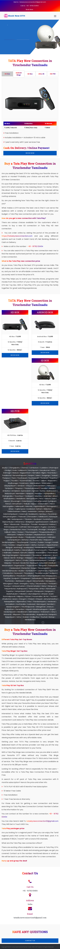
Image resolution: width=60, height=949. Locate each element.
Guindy (42, 491)
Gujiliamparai (20, 509)
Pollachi (47, 498)
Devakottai (24, 563)
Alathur (34, 545)
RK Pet (46, 596)
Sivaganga (46, 475)
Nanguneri (52, 586)
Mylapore (29, 493)
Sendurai (21, 486)
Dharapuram (39, 591)
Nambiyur (43, 514)
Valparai (7, 501)
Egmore (35, 491)
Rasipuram (48, 540)
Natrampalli (50, 589)
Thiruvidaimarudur (41, 573)
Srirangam (24, 584)
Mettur (18, 560)
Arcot (55, 555)
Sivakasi (26, 617)
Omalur (25, 560)
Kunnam (41, 545)
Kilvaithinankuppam (40, 609)
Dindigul (8, 470)
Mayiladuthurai (39, 535)
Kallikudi (7, 532)
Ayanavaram (26, 491)
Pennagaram (52, 506)
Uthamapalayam (34, 576)
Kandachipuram (10, 612)
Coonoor (33, 542)
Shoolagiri (42, 529)
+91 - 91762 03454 (35, 246)
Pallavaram (51, 486)
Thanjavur (6, 478)
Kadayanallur (53, 565)
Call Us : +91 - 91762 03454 (29, 6)
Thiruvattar (25, 524)
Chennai (24, 468)
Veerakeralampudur (9, 571)
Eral (43, 576)
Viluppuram (52, 481)
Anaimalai (47, 496)
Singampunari (19, 565)
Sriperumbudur (8, 522)
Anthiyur (41, 511)
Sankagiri (51, 560)
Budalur (21, 571)
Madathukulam (12, 594)
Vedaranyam (41, 537)
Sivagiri (33, 568)
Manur (44, 586)
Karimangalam (8, 506)
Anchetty (51, 527)
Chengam (22, 599)
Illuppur (51, 547)
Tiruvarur (36, 481)
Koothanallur (21, 604)
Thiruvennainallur (28, 614)
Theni (13, 478)
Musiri (16, 584)
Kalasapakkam (9, 601)
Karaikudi (52, 563)
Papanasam (53, 571)
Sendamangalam (8, 542)
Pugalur (44, 527)
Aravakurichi (43, 524)
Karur (53, 470)
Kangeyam (49, 591)
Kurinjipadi (52, 501)
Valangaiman (41, 607)
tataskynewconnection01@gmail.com (42, 821)
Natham (39, 509)
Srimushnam (17, 504)
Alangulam (43, 565)
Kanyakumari (45, 470)
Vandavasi (51, 601)
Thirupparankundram (47, 532)
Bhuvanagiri (15, 501)
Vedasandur (32, 511)
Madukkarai (20, 498)
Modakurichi (33, 514)
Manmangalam (34, 527)
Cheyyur (29, 486)
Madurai (15, 473)
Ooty (5, 545)
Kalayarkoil (43, 563)
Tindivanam (45, 612)
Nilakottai (47, 509)
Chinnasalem (32, 517)
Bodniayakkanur (9, 576)
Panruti (8, 504)
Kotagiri (48, 542)
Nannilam (50, 604)
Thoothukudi (22, 478)
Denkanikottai (15, 529)
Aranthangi (18, 547)
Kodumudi (23, 514)
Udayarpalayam (10, 486)
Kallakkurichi (43, 517)
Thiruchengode (22, 542)
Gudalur (41, 542)
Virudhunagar (13, 483)
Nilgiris (43, 473)
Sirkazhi (49, 535)
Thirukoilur (28, 519)
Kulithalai (23, 527)
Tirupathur (53, 478)
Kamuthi (23, 553)
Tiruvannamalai (25, 481)
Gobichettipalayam (10, 514)
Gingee (52, 609)
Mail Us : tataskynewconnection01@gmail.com (30, 2)
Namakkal (36, 473)
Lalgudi (28, 581)
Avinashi (29, 591)
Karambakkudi (7, 550)
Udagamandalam (23, 545)
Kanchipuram (33, 470)
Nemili (13, 558)
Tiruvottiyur (18, 496)
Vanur (53, 612)
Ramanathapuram (20, 475)
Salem (38, 475)
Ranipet (31, 475)
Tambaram (9, 488)
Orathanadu (42, 571)
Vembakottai (30, 620)
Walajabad (30, 522)
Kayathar (7, 578)
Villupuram (17, 614)
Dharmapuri (53, 468)
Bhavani (49, 511)
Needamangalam (13, 607)
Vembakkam (10, 604)
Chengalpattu (14, 468)
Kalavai (6, 558)
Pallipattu (20, 596)
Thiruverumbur (41, 584)
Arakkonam (47, 555)
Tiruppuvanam (31, 565)
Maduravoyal (10, 493)
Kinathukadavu (9, 498)
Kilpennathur (21, 601)
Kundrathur (47, 519)
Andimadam (47, 483)
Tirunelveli (44, 478)
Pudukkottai (6, 475)
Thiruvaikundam (50, 578)
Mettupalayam (32, 498)
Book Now (29, 9)
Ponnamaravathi (40, 550)
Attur (36, 558)
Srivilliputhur (34, 617)
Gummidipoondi (9, 596)
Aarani (14, 599)
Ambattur (6, 491)
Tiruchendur (9, 581)
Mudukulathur (41, 553)
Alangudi (9, 547)
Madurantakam (39, 486)
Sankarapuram (17, 519)
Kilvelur (21, 537)
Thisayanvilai (33, 589)
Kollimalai (51, 537)
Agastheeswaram (42, 522)
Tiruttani (53, 596)
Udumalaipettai (34, 594)
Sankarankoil (15, 568)
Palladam (23, 594)
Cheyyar (39, 599)
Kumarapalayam (14, 540)
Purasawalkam (49, 493)
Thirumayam (53, 550)
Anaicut (50, 607)
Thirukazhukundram (31, 488)
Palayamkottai (10, 589)
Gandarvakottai (41, 547)
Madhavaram (52, 491)
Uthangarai (51, 529)
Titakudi (26, 504)
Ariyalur (5, 468)
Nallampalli (19, 506)
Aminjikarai (15, 491)
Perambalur (51, 473)
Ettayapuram (51, 576)
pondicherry (23, 483)
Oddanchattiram (13, 511)
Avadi (51, 594)
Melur (14, 532)
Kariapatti (52, 614)
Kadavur (52, 524)
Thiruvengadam (44, 568)
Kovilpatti (15, 578)
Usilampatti (11, 535)
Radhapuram (22, 589)
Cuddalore (44, 468)
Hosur (24, 529)
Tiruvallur (14, 481)
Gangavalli (52, 558)
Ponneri (28, 596)
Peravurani (18, 573)
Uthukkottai (6, 599)
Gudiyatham (9, 609)
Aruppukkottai (42, 614)
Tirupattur (9, 591)
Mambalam (20, 493)
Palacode (28, 506)
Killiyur (6, 524)
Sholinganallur (7, 496)
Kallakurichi (22, 470)
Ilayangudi (34, 563)
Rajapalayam (10, 617)
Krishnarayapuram (11, 527)
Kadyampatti (9, 560)
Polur (29, 601)
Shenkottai (25, 568)
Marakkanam (22, 612)
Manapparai (50, 581)
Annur (55, 496)
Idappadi (43, 558)
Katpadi (29, 609)
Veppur (33, 504)
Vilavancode (14, 524)
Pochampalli (32, 529)
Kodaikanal (31, 509)
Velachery (38, 496)
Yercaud (15, 563)
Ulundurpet (37, 519)
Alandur (52, 488)
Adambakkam (35, 483)
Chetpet (31, 599)
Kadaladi (16, 553)
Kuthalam (29, 535)
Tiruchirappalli (33, 478)
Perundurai (52, 514)
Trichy (31, 584)
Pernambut (20, 609)
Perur (41, 498)
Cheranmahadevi (33, 586)
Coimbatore (33, 468)
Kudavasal (31, 604)
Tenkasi (54, 475)
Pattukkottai (8, 573)
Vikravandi (7, 614)
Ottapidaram (25, 578)
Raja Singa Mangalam (10, 555)
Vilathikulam (20, 581)
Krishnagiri (7, 473)
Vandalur (44, 488)
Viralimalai (7, 553)
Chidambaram (27, 501)
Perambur (38, 493)
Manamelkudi (27, 550)
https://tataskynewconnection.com (17, 236)
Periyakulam (21, 576)
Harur (52, 504)
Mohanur (25, 540)
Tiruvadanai (36, 555)
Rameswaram (25, 555)
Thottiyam (52, 584)
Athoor (11, 509)
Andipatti (53, 573)
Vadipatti (20, 535)
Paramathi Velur (36, 540)
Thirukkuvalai (30, 537)
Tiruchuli (44, 617)
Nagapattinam (25, 473)
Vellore (43, 481)
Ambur (42, 589)
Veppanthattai (51, 545)
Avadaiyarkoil (28, 547)
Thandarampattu (39, 601)
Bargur (6, 529)
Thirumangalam (31, 532)
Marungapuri (8, 584)
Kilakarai (31, 553)
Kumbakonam (31, 571)
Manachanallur (38, 581)
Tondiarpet (29, 496)
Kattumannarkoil (40, 501)
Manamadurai (7, 565)
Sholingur (20, 558)
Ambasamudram (18, 586)
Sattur (19, 617)
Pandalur (11, 545)
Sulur (54, 498)
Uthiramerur (19, 522)
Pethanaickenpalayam (38, 560)
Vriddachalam (43, 504)
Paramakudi (52, 553)
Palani (24, 511)
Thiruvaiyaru (28, 573)
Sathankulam (37, 578)
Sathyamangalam (10, 517)
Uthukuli (44, 594)
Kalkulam (53, 522)
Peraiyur (21, 532)
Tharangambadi (11, 537)
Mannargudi (41, 604)
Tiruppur (6, 481)
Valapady (7, 563)
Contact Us (30, 940)
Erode (15, 470)
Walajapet (29, 558)
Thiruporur (19, 488)
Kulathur (18, 550)
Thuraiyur (7, 586)
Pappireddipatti (39, 506)
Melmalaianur (34, 612)
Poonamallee (37, 596)
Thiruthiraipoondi (27, 607)
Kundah (55, 542)
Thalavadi (21, 517)
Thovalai (34, 524)
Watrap (51, 617)
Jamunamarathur (50, 599)
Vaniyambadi (20, 591)
